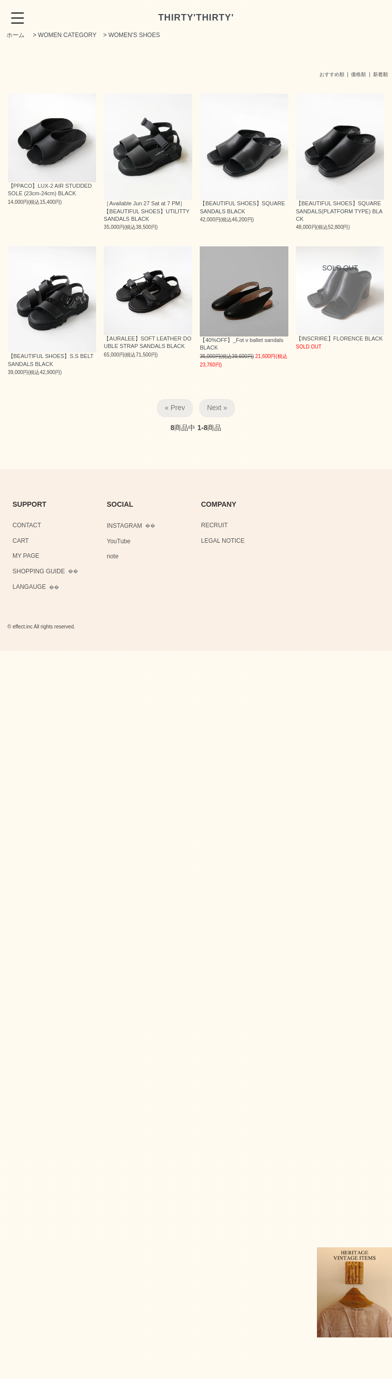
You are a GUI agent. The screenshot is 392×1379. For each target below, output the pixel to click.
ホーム (16, 35)
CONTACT (27, 525)
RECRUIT (214, 525)
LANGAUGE (29, 586)
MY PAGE (26, 555)
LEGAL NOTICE (223, 540)
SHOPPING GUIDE (39, 571)
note (112, 556)
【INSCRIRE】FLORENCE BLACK (339, 338)
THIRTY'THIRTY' (196, 18)
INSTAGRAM (124, 525)
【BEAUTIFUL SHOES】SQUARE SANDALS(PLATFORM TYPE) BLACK (339, 211)
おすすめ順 (331, 74)
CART (21, 540)
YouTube (118, 541)
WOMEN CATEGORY (67, 35)
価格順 (358, 74)
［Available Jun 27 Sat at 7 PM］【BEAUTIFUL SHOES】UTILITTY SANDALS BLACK (146, 211)
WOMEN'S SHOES (134, 35)
